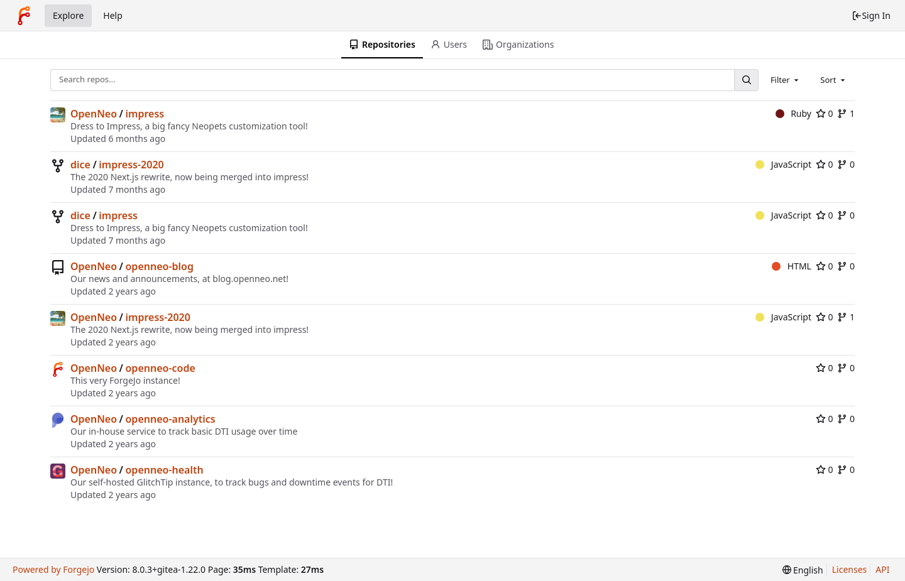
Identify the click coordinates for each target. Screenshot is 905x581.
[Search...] (746, 80)
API (882, 569)
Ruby (793, 113)
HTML (791, 266)
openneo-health (165, 470)
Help (113, 15)
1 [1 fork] (846, 113)
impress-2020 (131, 164)
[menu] (802, 570)
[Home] (23, 15)
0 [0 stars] (824, 113)
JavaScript (783, 164)
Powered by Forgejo (53, 569)
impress (145, 113)
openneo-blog (160, 266)
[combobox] (785, 80)
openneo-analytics (171, 419)
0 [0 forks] (846, 164)
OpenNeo (93, 113)
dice (80, 164)
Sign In (871, 15)
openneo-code (160, 368)
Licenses (849, 569)
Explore (68, 15)
